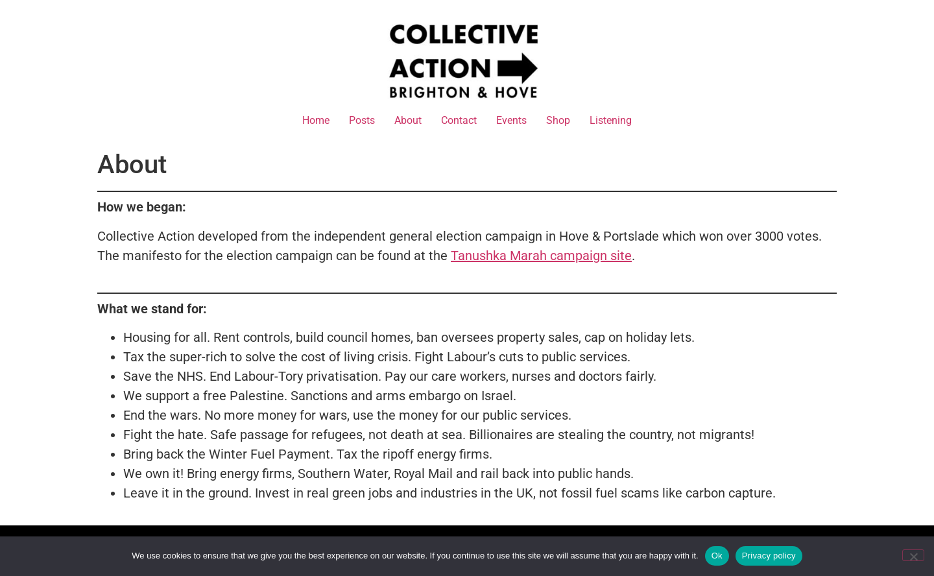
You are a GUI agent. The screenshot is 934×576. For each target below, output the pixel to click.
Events (511, 120)
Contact (459, 120)
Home (315, 120)
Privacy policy (769, 555)
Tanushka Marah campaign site (541, 255)
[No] (913, 555)
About (408, 120)
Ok (717, 555)
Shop (558, 120)
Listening (611, 120)
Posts (362, 120)
